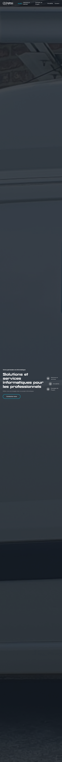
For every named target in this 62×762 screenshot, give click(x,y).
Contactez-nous (11, 396)
